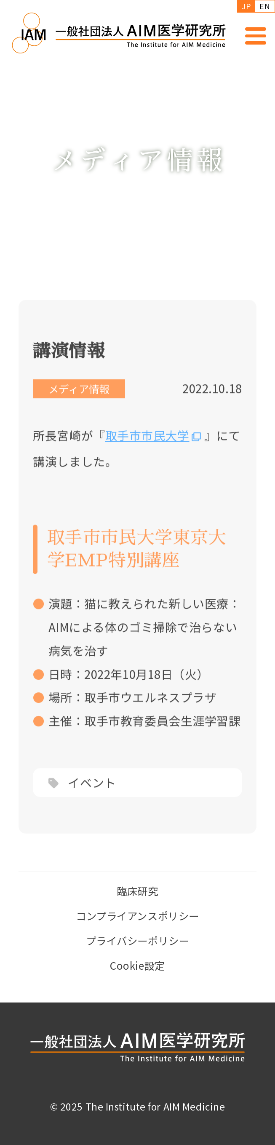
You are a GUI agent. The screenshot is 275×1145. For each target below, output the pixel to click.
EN (264, 6)
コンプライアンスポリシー (137, 915)
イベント (92, 794)
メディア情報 (78, 400)
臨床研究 (137, 891)
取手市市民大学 (147, 446)
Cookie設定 (137, 965)
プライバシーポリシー (138, 940)
